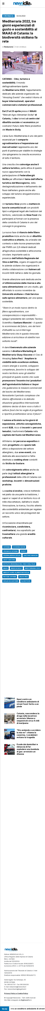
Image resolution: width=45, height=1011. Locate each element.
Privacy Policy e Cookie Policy (16, 993)
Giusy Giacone (9, 560)
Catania (6, 547)
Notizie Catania (9, 577)
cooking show (19, 547)
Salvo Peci (23, 577)
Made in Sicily (16, 568)
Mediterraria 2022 (32, 568)
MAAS (5, 568)
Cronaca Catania (10, 551)
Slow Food (25, 581)
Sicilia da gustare (10, 581)
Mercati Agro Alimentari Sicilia (16, 572)
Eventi (23, 551)
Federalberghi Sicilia (11, 555)
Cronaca (8, 16)
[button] (22, 62)
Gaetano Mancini (31, 555)
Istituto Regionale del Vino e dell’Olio (19, 564)
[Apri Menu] (3, 3)
